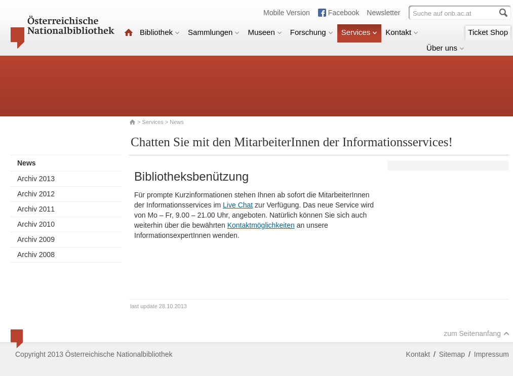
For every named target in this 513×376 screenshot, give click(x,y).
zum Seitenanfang (476, 333)
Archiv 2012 (36, 194)
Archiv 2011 (36, 209)
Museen (265, 32)
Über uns (445, 48)
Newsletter (383, 13)
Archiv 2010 (36, 224)
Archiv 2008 (36, 254)
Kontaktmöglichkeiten (261, 225)
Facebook (343, 13)
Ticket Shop (488, 32)
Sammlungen (214, 32)
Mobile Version (286, 13)
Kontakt (401, 32)
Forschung (311, 32)
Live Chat (238, 205)
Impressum (491, 354)
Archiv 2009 (36, 239)
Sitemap (452, 354)
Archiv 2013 (36, 179)
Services (359, 32)
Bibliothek (160, 32)
